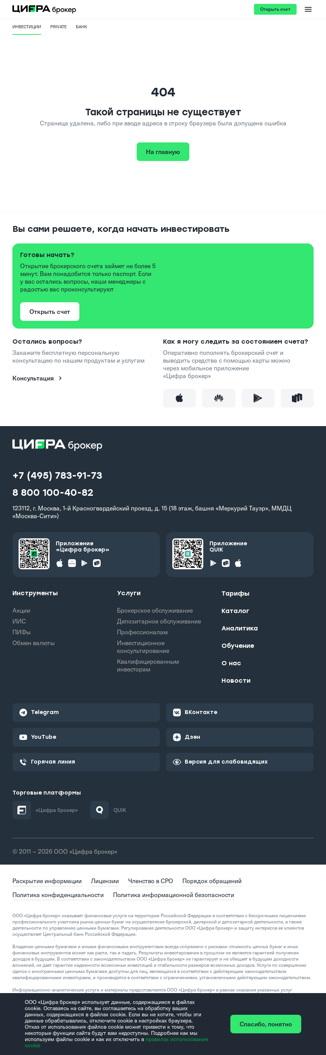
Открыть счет (275, 9)
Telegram (39, 712)
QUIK (108, 810)
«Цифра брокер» (45, 810)
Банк (81, 26)
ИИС (19, 621)
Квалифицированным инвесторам (148, 665)
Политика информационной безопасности (173, 895)
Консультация (38, 378)
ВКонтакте (194, 712)
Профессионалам (142, 632)
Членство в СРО (150, 881)
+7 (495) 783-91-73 (57, 475)
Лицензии (105, 881)
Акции (21, 610)
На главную (163, 152)
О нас (231, 663)
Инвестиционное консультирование (143, 646)
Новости (236, 680)
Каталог (235, 611)
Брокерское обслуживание (155, 610)
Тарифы (235, 593)
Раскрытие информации (47, 881)
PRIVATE (58, 26)
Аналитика (239, 628)
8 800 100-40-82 (52, 492)
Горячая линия (47, 762)
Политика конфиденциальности (58, 895)
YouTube (37, 737)
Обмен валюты (33, 643)
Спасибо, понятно (266, 1024)
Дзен (186, 737)
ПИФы (21, 632)
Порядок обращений (212, 881)
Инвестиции (26, 26)
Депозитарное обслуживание (159, 621)
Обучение (237, 645)
